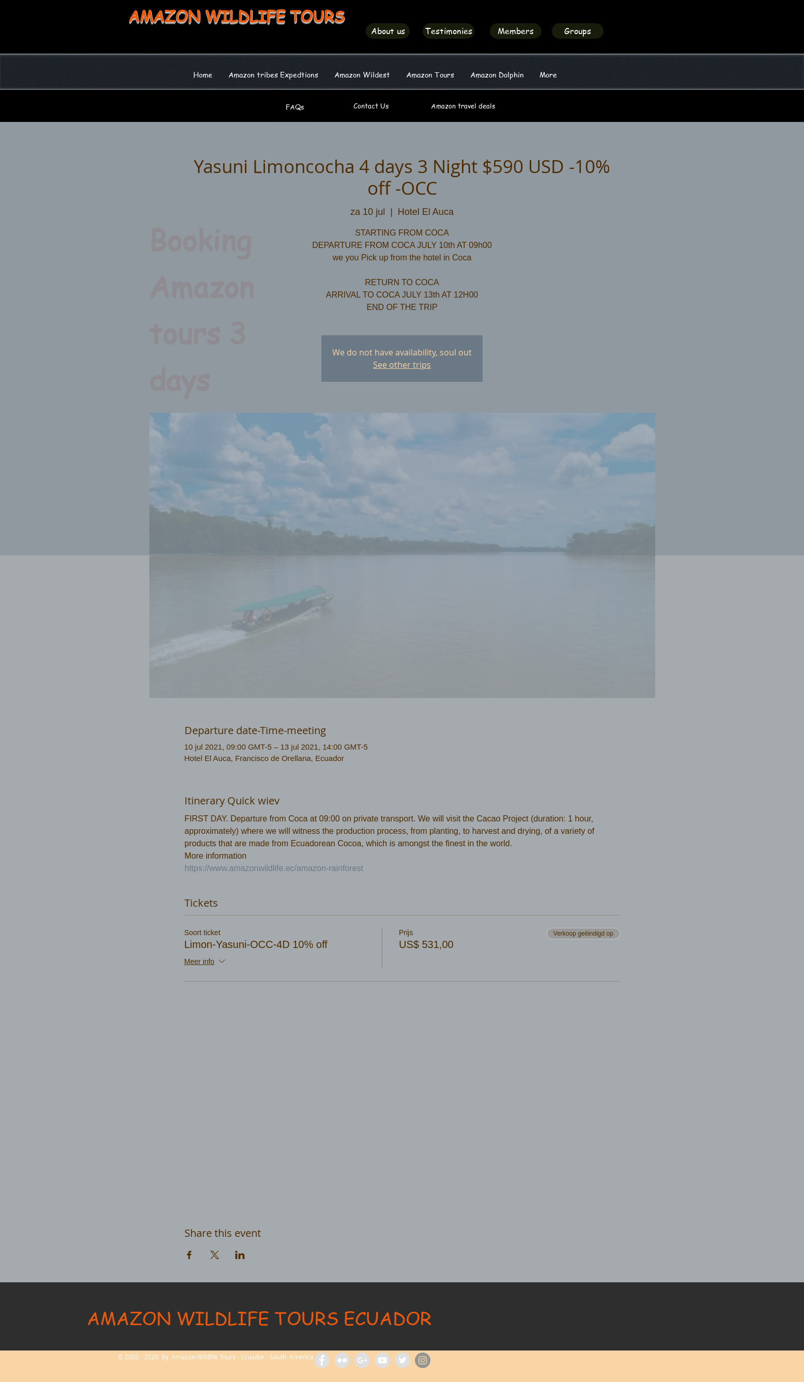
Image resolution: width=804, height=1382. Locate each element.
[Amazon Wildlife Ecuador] (402, 1360)
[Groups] (578, 31)
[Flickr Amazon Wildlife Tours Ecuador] (342, 1360)
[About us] (388, 31)
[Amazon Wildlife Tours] (382, 1360)
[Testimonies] (448, 31)
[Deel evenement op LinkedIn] (240, 1255)
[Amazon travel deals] (463, 106)
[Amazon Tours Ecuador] (362, 1360)
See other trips (402, 364)
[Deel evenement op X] (215, 1255)
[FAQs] (294, 107)
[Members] (516, 31)
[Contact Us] (371, 106)
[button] (362, 74)
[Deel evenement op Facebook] (189, 1255)
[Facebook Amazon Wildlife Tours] (322, 1360)
